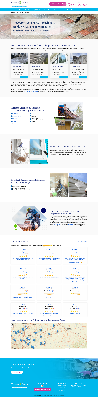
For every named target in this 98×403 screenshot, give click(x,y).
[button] (41, 335)
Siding (13, 120)
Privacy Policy (62, 394)
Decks (14, 115)
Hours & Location (62, 391)
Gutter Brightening (29, 9)
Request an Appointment (58, 4)
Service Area (20, 12)
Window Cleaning (48, 9)
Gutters (14, 121)
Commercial (57, 9)
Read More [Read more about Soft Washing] (43, 77)
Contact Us (62, 392)
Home (12, 9)
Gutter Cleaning (76, 67)
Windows (14, 118)
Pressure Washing (19, 9)
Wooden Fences (16, 117)
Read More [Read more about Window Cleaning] (63, 77)
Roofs (33, 113)
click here (35, 91)
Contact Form (27, 373)
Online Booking (66, 9)
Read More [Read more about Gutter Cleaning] (83, 77)
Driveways (15, 113)
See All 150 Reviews (82, 241)
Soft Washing (38, 9)
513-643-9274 (80, 4)
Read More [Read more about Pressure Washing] (24, 77)
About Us (73, 9)
